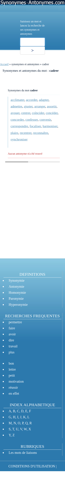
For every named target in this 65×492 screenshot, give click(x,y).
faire (12, 328)
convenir (45, 119)
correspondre (19, 126)
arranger (39, 106)
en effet (14, 393)
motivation (16, 381)
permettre (15, 322)
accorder (31, 100)
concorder (17, 119)
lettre (12, 369)
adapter (44, 100)
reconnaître (40, 133)
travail (13, 346)
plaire (14, 133)
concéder (52, 113)
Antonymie (16, 286)
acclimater (17, 100)
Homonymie (17, 292)
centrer (25, 113)
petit (12, 375)
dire (11, 340)
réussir (13, 387)
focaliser (35, 126)
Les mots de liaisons (23, 453)
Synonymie (16, 280)
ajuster (28, 106)
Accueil (4, 64)
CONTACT (10, 476)
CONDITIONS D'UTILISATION (31, 466)
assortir (52, 106)
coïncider (38, 113)
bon (11, 363)
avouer (15, 113)
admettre (16, 106)
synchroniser (19, 139)
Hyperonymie (18, 304)
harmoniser (50, 126)
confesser (31, 119)
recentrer (25, 133)
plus (11, 352)
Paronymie (16, 298)
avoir (12, 334)
